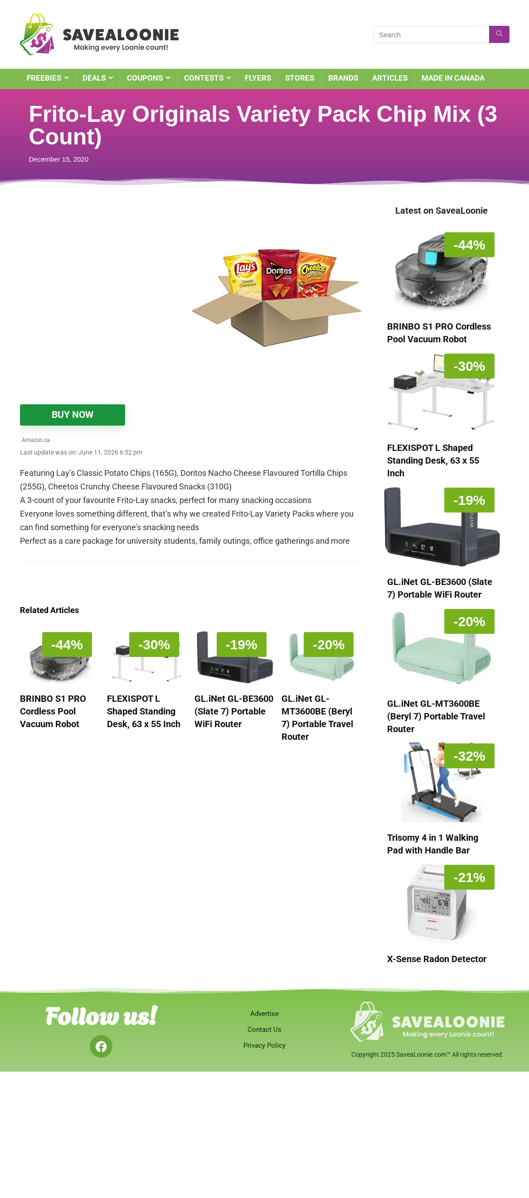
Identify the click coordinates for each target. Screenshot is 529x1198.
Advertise (264, 1014)
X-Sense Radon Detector (436, 959)
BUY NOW (72, 414)
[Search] (499, 34)
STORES (299, 77)
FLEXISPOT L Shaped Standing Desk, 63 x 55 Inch (143, 711)
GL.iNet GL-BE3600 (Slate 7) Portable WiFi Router (233, 711)
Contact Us (264, 1029)
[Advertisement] (105, 271)
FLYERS (258, 77)
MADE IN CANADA (453, 77)
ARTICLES (390, 77)
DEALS (94, 77)
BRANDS (343, 77)
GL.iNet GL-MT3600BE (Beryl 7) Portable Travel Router (436, 716)
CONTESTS (203, 77)
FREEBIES (44, 77)
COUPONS (145, 77)
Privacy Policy (264, 1045)
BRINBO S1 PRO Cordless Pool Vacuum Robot (53, 711)
